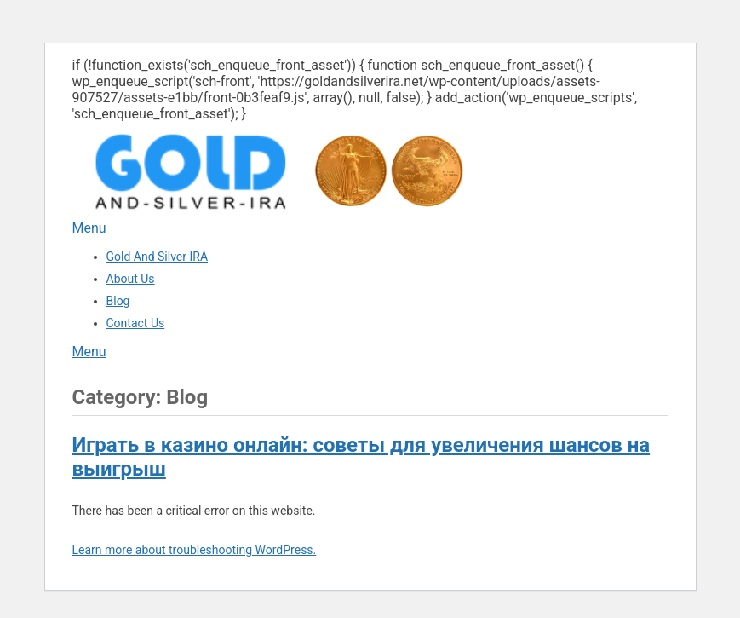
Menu (89, 228)
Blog (118, 301)
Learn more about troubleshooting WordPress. (194, 550)
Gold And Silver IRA (157, 256)
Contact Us (135, 323)
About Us (130, 279)
